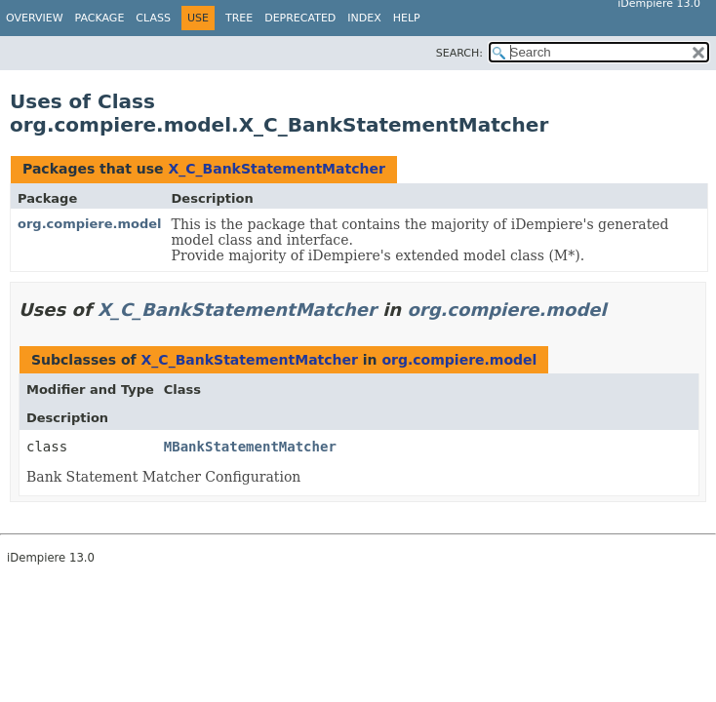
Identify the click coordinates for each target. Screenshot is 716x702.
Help (406, 18)
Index (363, 18)
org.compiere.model (90, 223)
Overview (34, 18)
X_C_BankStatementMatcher (276, 168)
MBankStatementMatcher (250, 446)
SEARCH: (459, 53)
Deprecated (300, 18)
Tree (239, 18)
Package (100, 18)
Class (153, 18)
